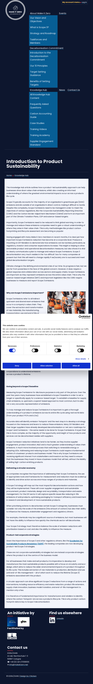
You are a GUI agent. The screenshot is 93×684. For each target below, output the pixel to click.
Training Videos (38, 129)
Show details (80, 359)
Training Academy (40, 135)
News (62, 90)
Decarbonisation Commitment (46, 48)
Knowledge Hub (38, 90)
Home (9, 175)
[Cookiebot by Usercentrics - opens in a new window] (80, 317)
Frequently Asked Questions (39, 106)
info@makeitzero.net (18, 664)
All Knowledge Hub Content (40, 96)
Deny (17, 366)
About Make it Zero (40, 13)
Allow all (76, 366)
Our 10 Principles (39, 65)
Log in (84, 2)
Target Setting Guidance (38, 73)
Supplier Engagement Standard (41, 143)
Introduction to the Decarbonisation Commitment (40, 56)
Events (62, 13)
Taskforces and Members (38, 41)
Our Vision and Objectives (38, 19)
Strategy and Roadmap (43, 33)
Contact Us (74, 90)
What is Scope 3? (39, 27)
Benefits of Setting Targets (40, 83)
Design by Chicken (28, 676)
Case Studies (37, 123)
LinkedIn (60, 618)
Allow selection (46, 366)
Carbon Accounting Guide (41, 115)
